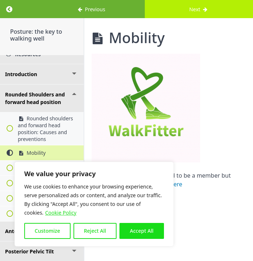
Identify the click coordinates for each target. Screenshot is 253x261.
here (176, 184)
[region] (94, 204)
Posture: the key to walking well (36, 35)
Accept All (141, 230)
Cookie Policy (60, 212)
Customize (47, 230)
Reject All (95, 230)
